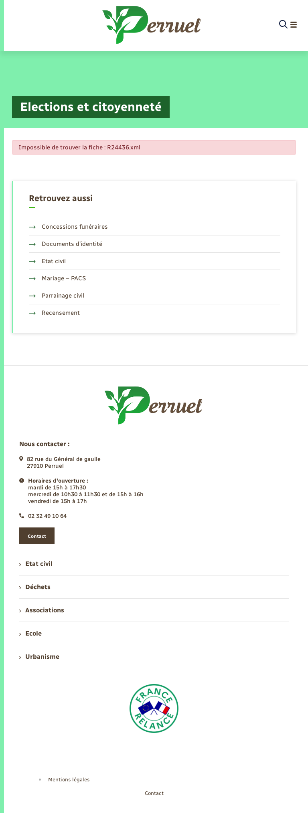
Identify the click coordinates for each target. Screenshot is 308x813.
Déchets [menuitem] (35, 587)
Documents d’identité (65, 244)
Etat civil (47, 261)
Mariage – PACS (57, 278)
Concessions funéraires (68, 226)
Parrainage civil (56, 295)
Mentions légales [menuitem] (69, 780)
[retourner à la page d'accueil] (152, 25)
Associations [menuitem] (41, 610)
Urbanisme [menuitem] (39, 656)
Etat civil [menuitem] (36, 563)
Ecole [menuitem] (30, 633)
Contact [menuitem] (154, 793)
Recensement (54, 312)
